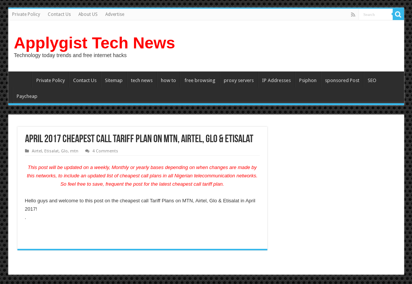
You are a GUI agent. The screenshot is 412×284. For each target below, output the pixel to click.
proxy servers (239, 80)
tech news (142, 80)
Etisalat (51, 151)
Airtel (37, 151)
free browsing (199, 80)
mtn (74, 151)
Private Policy (26, 14)
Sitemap (114, 80)
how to (168, 80)
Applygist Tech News (94, 43)
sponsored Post (342, 80)
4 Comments (105, 151)
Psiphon (308, 80)
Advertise (114, 14)
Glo (64, 151)
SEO (372, 80)
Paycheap (27, 96)
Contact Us (59, 14)
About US (88, 14)
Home (22, 79)
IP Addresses (276, 80)
